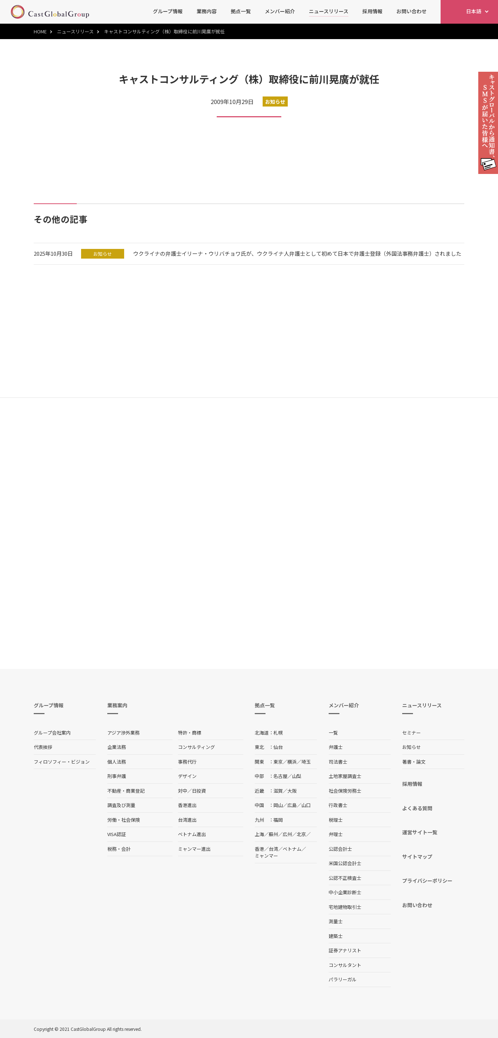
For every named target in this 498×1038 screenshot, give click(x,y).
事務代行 (187, 761)
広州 (287, 834)
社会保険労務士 (345, 790)
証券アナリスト (345, 950)
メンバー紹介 (280, 11)
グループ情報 (168, 11)
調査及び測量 (121, 805)
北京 (301, 834)
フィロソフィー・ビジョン (62, 761)
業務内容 (207, 11)
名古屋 (280, 776)
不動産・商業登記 (126, 790)
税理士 (336, 819)
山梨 (296, 776)
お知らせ (411, 747)
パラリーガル (343, 979)
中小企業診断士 (345, 892)
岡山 (278, 805)
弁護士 (336, 747)
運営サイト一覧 (419, 832)
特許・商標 (189, 732)
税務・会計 (119, 848)
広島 (292, 805)
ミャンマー (266, 855)
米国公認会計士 (345, 863)
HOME (40, 31)
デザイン (187, 776)
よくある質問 (417, 808)
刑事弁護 (116, 776)
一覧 (333, 732)
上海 (259, 834)
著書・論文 (414, 761)
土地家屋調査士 (345, 776)
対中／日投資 (192, 790)
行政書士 (338, 805)
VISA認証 (116, 834)
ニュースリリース (328, 11)
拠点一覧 (241, 11)
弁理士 (336, 834)
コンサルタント (345, 965)
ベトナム (292, 848)
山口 (306, 805)
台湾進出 (187, 819)
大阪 (292, 790)
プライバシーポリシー (427, 880)
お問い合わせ (411, 11)
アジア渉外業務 (123, 732)
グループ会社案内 (52, 732)
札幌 (278, 732)
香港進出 (187, 805)
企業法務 (116, 747)
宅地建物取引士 (345, 906)
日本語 (473, 11)
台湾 (273, 848)
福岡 (278, 819)
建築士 (336, 936)
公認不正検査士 (345, 877)
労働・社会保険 (123, 819)
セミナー (411, 732)
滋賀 (278, 790)
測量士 (336, 921)
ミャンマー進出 (194, 848)
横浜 (292, 761)
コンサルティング (196, 747)
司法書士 (338, 761)
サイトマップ (417, 856)
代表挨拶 (43, 747)
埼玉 (306, 761)
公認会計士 (340, 848)
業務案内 (117, 705)
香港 (259, 848)
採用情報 (372, 11)
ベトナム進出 (192, 834)
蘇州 (273, 834)
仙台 (278, 747)
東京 (278, 761)
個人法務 (116, 761)
